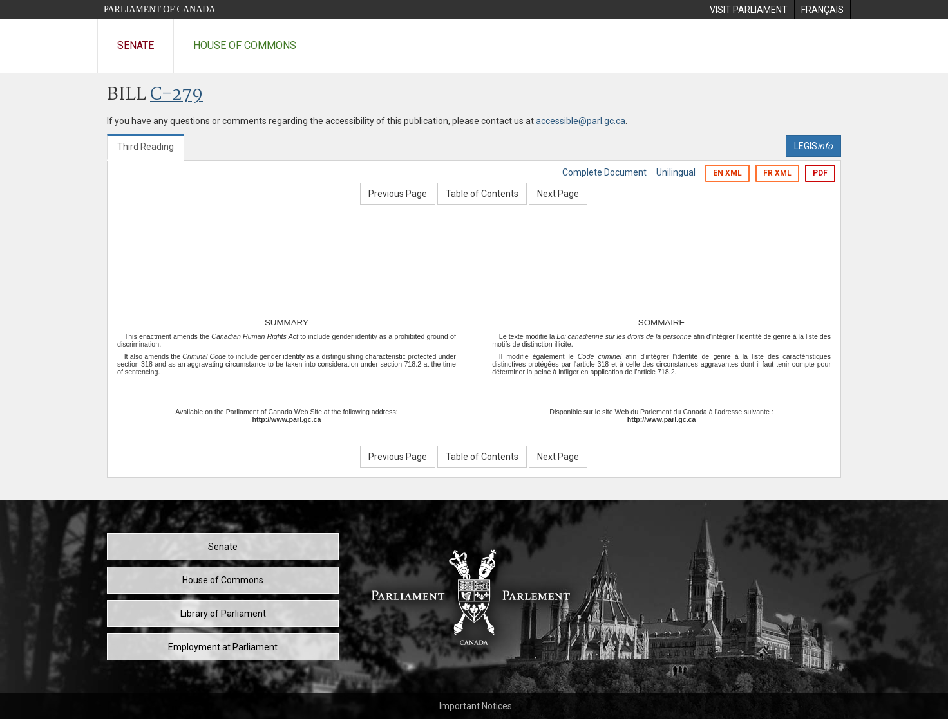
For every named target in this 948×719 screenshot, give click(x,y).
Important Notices (475, 706)
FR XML (777, 172)
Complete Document (604, 172)
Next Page (558, 193)
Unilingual (676, 172)
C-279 (176, 94)
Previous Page (397, 193)
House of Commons (244, 45)
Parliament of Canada (159, 9)
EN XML (727, 172)
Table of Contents (482, 193)
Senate (135, 45)
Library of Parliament (223, 613)
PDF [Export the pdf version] (820, 172)
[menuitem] (748, 9)
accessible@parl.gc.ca (580, 121)
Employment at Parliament (223, 647)
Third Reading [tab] (145, 146)
